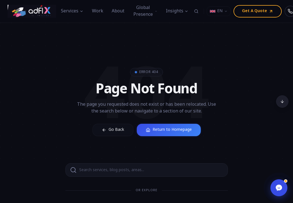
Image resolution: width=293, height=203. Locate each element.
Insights (177, 11)
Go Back (113, 130)
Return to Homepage (169, 130)
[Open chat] (278, 187)
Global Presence (145, 11)
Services (72, 11)
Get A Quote (257, 11)
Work (97, 11)
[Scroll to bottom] (282, 101)
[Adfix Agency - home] (33, 11)
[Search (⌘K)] (196, 11)
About (118, 11)
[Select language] (219, 11)
